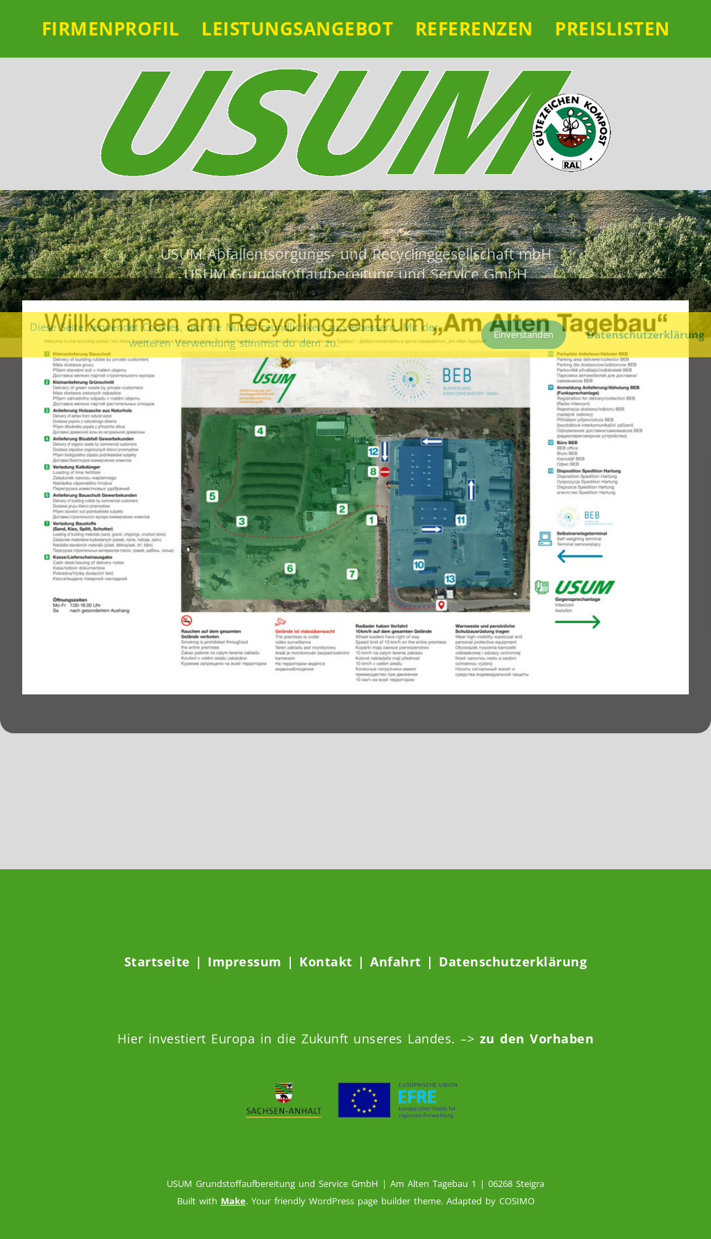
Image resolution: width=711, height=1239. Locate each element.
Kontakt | (334, 961)
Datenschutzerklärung (513, 961)
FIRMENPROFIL (111, 28)
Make (233, 1201)
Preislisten (612, 28)
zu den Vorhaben (534, 1038)
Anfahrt (398, 961)
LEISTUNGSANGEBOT (297, 28)
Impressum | (253, 961)
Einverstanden (523, 334)
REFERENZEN (474, 28)
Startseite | (166, 961)
